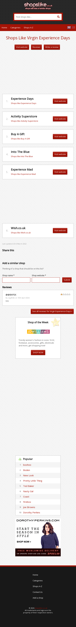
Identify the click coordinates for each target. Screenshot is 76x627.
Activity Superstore (24, 116)
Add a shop (38, 597)
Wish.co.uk (18, 228)
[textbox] (38, 17)
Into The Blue (20, 152)
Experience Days (22, 99)
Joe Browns (29, 507)
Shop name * (8, 275)
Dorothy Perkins (31, 512)
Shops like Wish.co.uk (21, 232)
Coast (26, 496)
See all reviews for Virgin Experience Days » (52, 311)
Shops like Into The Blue (22, 156)
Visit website (22, 47)
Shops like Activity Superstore (24, 121)
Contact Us (38, 592)
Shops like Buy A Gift (20, 138)
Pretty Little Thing (32, 480)
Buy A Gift (18, 134)
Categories (15, 27)
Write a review (51, 47)
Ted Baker (28, 485)
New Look (28, 475)
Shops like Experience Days (23, 103)
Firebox (27, 501)
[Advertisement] (38, 72)
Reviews (36, 47)
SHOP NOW (38, 352)
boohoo (27, 464)
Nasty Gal (28, 491)
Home (4, 27)
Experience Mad (22, 169)
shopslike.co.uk (41, 608)
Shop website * (39, 275)
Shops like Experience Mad (23, 174)
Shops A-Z (28, 27)
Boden (26, 470)
